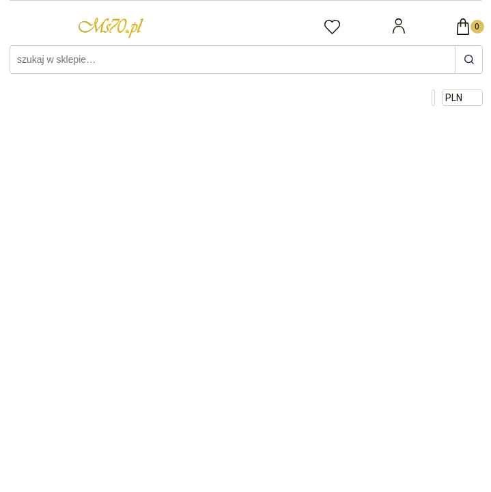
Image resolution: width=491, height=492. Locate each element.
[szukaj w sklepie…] (468, 59)
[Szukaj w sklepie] (234, 59)
